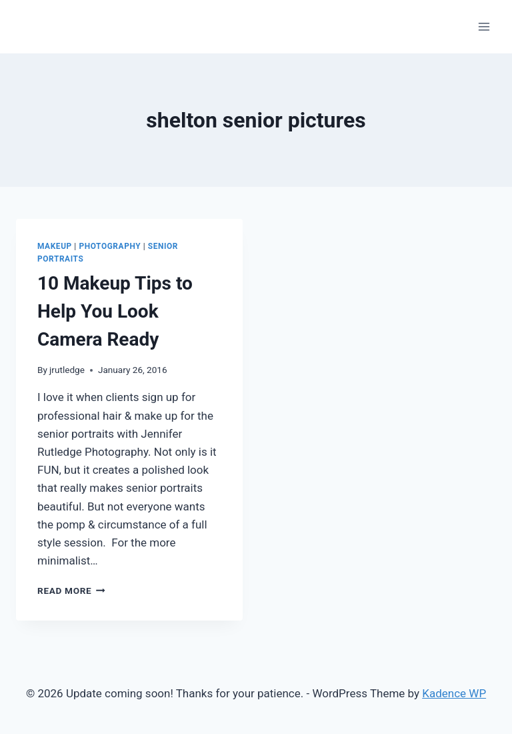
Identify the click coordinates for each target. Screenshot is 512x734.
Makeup (54, 246)
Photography (110, 246)
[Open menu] (483, 26)
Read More (71, 590)
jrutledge (67, 369)
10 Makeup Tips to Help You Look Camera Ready (115, 311)
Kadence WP (454, 693)
